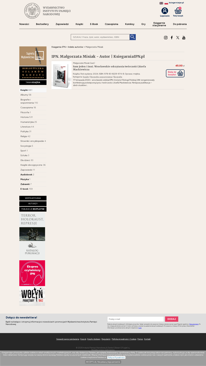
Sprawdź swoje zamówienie (67, 339)
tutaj (140, 328)
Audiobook (26, 174)
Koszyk (83, 339)
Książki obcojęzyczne (31, 165)
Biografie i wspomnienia (101, 77)
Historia (24, 117)
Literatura (25, 126)
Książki (79, 24)
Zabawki (25, 184)
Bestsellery (42, 24)
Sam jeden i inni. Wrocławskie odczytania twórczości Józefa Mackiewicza (109, 68)
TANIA (33, 82)
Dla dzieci (25, 160)
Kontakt (147, 339)
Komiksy (129, 24)
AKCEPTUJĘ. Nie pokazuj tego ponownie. (103, 362)
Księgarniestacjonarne (159, 24)
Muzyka (24, 179)
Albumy (24, 94)
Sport (23, 150)
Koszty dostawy (93, 339)
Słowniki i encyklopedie (32, 141)
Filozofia (24, 112)
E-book (24, 189)
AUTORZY (33, 203)
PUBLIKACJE (32, 209)
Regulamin (106, 339)
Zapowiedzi (62, 24)
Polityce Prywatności (116, 357)
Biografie (118, 77)
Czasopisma (111, 24)
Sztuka (23, 155)
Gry (143, 24)
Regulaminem (194, 324)
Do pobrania (180, 24)
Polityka (24, 131)
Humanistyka (27, 122)
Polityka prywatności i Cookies (124, 339)
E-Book (94, 24)
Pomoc (140, 339)
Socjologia (25, 146)
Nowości (24, 24)
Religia (23, 136)
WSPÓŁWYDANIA (33, 198)
